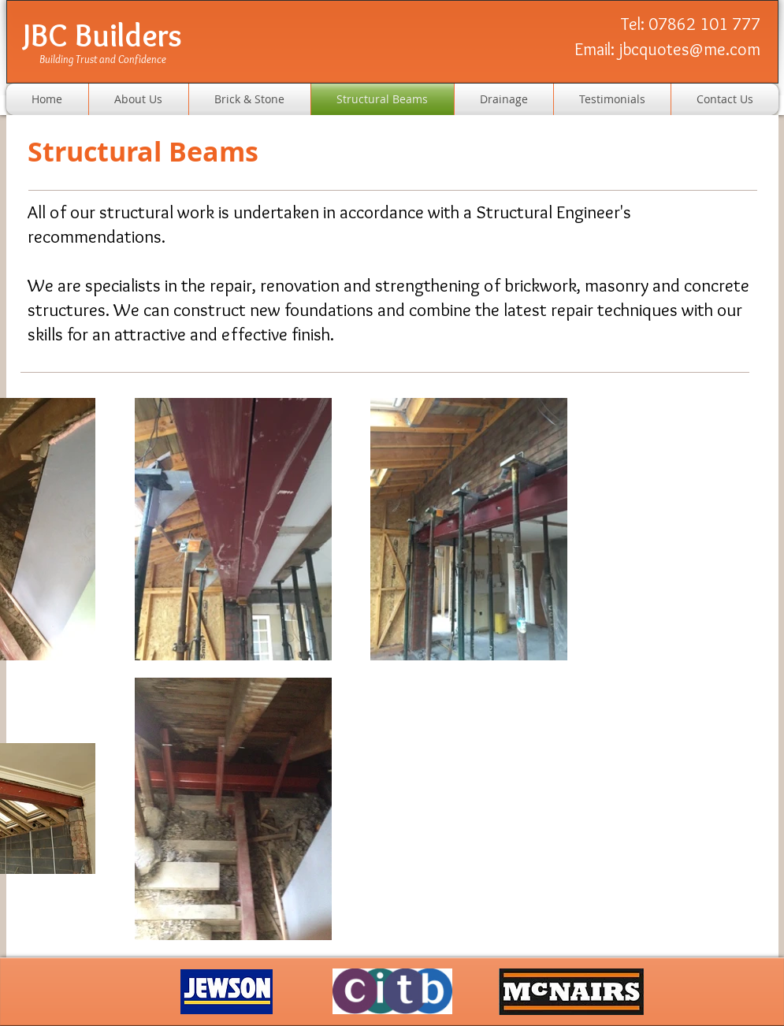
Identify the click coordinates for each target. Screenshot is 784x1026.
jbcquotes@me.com (689, 49)
